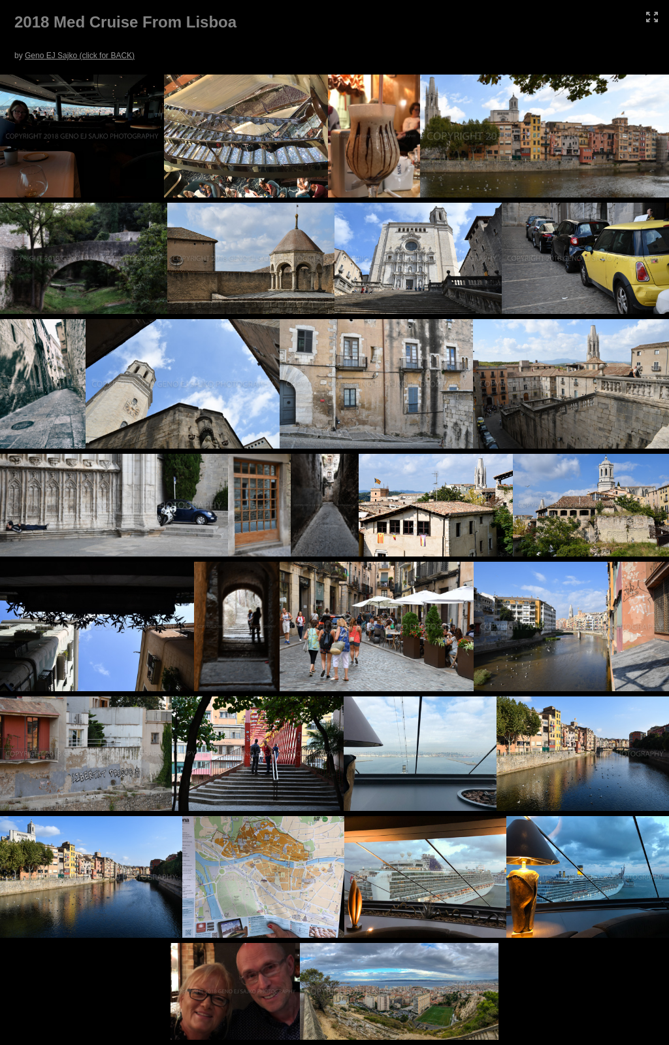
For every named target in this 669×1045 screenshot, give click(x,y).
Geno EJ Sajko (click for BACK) (80, 55)
